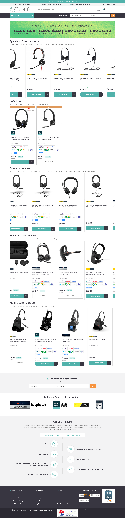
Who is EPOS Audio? (15, 504)
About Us (12, 495)
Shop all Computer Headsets (86, 171)
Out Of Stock (22, 161)
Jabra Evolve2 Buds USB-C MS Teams (22, 272)
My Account (61, 495)
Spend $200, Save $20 (15, 87)
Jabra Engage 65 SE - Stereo (99, 339)
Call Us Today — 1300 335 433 (21, 4)
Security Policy (37, 504)
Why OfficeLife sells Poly (16, 501)
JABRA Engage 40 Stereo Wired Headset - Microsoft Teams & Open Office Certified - (19, 80)
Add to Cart (19, 94)
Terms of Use (37, 495)
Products (18, 15)
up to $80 (15, 44)
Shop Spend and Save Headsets (64, 44)
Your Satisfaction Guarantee (65, 504)
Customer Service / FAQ (64, 501)
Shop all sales (44, 104)
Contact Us (60, 498)
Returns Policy (37, 501)
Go (113, 16)
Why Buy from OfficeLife (16, 498)
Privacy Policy (37, 498)
